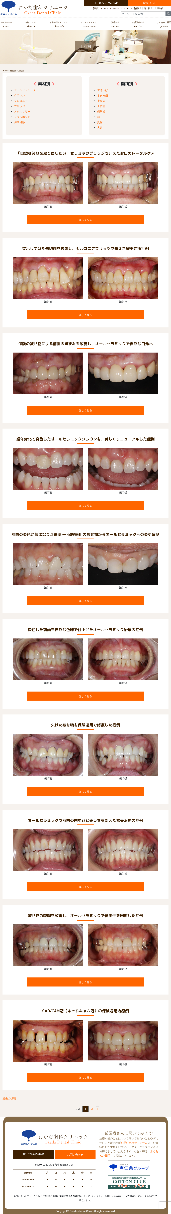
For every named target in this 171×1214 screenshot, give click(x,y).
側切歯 (101, 111)
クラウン (19, 95)
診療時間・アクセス (59, 24)
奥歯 (100, 122)
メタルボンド (22, 117)
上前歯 (101, 100)
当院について (31, 24)
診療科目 (115, 24)
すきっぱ (102, 90)
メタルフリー (22, 111)
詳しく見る (85, 219)
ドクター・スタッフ (89, 24)
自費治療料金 (138, 24)
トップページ (6, 24)
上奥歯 (101, 106)
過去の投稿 (9, 1098)
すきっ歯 (102, 95)
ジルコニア (21, 100)
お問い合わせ (149, 3)
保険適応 (19, 122)
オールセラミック (25, 90)
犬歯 (100, 127)
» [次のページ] (97, 1108)
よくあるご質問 (164, 24)
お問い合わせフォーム (134, 1142)
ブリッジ (19, 106)
